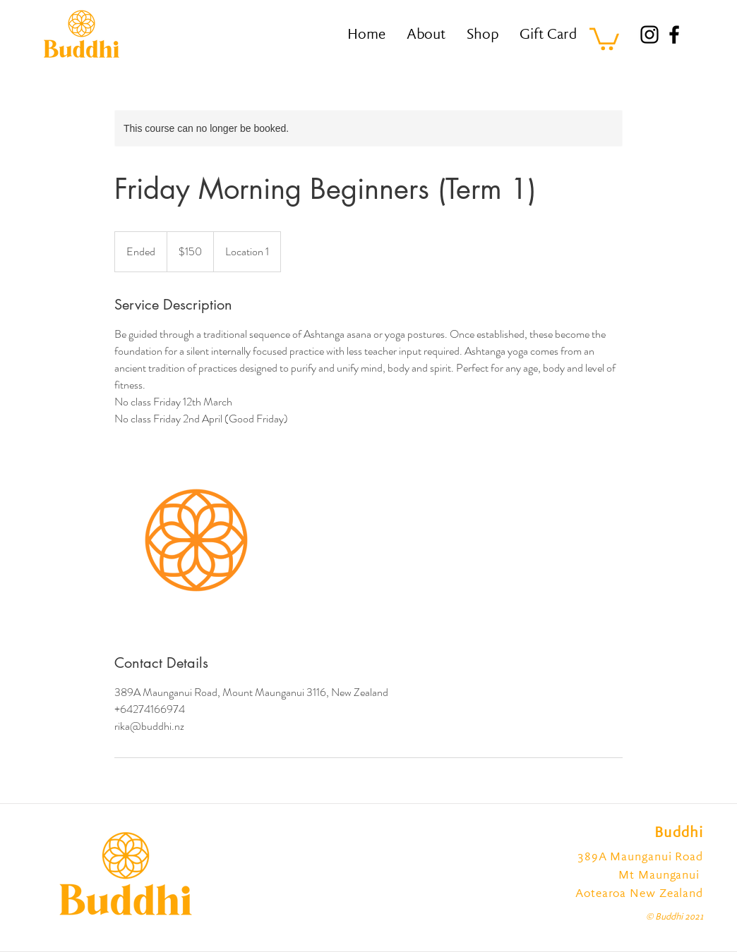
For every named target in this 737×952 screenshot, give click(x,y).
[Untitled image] (196, 540)
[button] (604, 37)
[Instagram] (649, 35)
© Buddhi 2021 (674, 917)
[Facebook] (674, 35)
